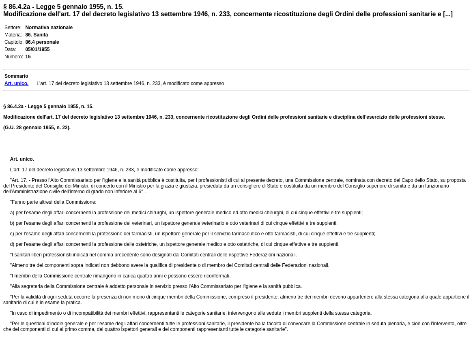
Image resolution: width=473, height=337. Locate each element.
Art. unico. (22, 159)
